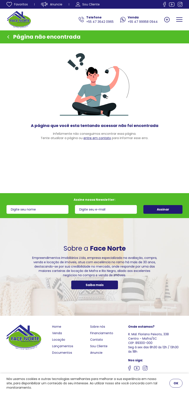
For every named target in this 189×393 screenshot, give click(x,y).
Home (56, 326)
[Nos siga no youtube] (136, 368)
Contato (96, 339)
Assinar (163, 209)
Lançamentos (62, 346)
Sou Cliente (99, 346)
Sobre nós (97, 326)
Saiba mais (95, 285)
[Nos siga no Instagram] (180, 4)
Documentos (62, 352)
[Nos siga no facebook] (164, 4)
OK (176, 383)
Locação (58, 339)
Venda (57, 333)
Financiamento (101, 333)
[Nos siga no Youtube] (171, 4)
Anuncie (96, 352)
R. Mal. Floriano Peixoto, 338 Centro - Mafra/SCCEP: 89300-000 (148, 338)
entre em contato (97, 138)
